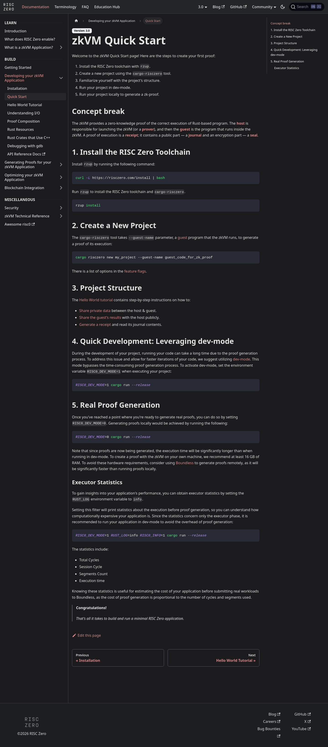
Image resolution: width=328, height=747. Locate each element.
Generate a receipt (95, 324)
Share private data (94, 310)
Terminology (65, 6)
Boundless (185, 462)
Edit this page (86, 635)
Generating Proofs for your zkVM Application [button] (28, 164)
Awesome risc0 (20, 224)
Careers (271, 721)
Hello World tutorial (96, 299)
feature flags (135, 271)
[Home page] (76, 20)
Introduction (15, 30)
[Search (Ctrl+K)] (306, 7)
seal (253, 135)
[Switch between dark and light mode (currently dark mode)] (282, 6)
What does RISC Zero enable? (30, 39)
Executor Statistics (286, 68)
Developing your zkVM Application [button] (24, 78)
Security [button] (12, 207)
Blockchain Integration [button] (24, 187)
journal (195, 135)
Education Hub (107, 6)
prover (148, 129)
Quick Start (17, 96)
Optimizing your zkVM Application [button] (24, 177)
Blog (219, 6)
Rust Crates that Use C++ (28, 137)
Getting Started (18, 67)
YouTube (301, 728)
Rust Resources (20, 129)
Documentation (35, 6)
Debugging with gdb (25, 145)
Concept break (280, 23)
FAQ (85, 6)
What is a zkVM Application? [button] (29, 47)
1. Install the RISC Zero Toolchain (293, 30)
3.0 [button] (200, 6)
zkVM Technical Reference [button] (27, 216)
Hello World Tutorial (24, 104)
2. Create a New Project (286, 36)
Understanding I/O (23, 113)
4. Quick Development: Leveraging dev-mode (294, 52)
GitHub (238, 6)
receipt (131, 135)
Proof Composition (23, 121)
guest (185, 129)
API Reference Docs (26, 154)
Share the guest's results (100, 317)
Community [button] (262, 6)
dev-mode (241, 359)
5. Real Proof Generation (287, 61)
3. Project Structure (284, 43)
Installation (17, 88)
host (241, 123)
